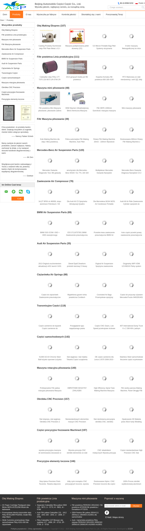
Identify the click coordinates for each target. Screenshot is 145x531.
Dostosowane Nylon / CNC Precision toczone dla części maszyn (104, 484)
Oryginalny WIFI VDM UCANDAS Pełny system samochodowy (131, 266)
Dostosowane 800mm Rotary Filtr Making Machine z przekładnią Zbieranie (131, 141)
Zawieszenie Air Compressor (13, 54)
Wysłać (136, 506)
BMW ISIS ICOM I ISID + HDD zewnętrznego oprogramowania (50, 235)
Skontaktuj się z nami (90, 14)
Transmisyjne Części (10, 73)
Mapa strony (118, 517)
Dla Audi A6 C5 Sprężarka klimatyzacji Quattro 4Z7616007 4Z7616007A (77, 204)
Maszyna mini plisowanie (11, 40)
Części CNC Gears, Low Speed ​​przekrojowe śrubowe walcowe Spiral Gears (104, 328)
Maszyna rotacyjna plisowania (13, 83)
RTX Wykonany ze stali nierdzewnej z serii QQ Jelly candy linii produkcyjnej (131, 79)
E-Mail (108, 517)
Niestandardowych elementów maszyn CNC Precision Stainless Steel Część (77, 421)
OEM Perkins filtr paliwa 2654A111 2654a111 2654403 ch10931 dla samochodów (85, 515)
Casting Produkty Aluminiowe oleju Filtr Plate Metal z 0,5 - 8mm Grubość (50, 48)
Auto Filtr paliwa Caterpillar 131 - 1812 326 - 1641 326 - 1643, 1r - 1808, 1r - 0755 (52, 515)
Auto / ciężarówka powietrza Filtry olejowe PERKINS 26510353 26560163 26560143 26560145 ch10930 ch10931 (87, 522)
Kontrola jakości (69, 14)
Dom (5, 14)
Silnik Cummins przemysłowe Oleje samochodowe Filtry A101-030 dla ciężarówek (15, 522)
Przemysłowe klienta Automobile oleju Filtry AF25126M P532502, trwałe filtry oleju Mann (17, 515)
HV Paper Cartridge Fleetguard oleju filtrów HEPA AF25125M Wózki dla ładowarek (16, 507)
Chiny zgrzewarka (35, 529)
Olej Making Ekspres (10, 30)
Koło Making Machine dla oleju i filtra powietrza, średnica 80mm (50, 141)
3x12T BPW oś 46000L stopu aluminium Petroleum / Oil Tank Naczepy (50, 204)
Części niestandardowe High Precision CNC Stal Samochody (131, 452)
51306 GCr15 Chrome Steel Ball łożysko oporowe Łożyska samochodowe (49, 359)
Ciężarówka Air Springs (11, 68)
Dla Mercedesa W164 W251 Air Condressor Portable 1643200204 (104, 204)
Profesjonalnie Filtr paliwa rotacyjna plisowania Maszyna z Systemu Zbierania (49, 390)
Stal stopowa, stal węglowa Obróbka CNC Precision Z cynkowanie (49, 421)
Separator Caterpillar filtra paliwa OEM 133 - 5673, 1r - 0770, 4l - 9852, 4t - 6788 (52, 507)
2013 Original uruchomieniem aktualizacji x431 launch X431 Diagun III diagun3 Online (49, 266)
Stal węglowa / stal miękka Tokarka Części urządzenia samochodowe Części (77, 359)
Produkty (16, 14)
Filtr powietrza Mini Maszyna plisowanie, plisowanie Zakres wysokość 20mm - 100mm (49, 110)
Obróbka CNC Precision (11, 87)
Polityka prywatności (19, 529)
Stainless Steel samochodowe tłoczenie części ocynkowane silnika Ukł (131, 359)
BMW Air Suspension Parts (12, 59)
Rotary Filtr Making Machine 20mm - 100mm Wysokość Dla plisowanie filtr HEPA (104, 141)
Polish (141, 3)
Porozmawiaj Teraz (114, 14)
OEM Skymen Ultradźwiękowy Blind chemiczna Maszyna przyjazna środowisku (77, 110)
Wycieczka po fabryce (46, 14)
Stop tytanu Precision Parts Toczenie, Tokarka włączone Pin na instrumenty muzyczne (49, 484)
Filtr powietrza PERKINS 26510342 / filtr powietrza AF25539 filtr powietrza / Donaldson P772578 (87, 507)
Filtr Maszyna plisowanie (11, 44)
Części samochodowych (11, 78)
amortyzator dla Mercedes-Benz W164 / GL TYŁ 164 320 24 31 (77, 173)
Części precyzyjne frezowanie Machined (13, 93)
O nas (28, 14)
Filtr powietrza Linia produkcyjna (14, 35)
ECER (130, 529)
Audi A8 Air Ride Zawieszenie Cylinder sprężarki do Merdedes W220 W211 (131, 204)
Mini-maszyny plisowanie (131, 108)
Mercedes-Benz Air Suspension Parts (16, 49)
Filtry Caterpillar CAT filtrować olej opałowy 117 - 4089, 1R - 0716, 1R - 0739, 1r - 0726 (51, 522)
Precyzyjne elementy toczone (13, 99)
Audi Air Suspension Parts (12, 64)
